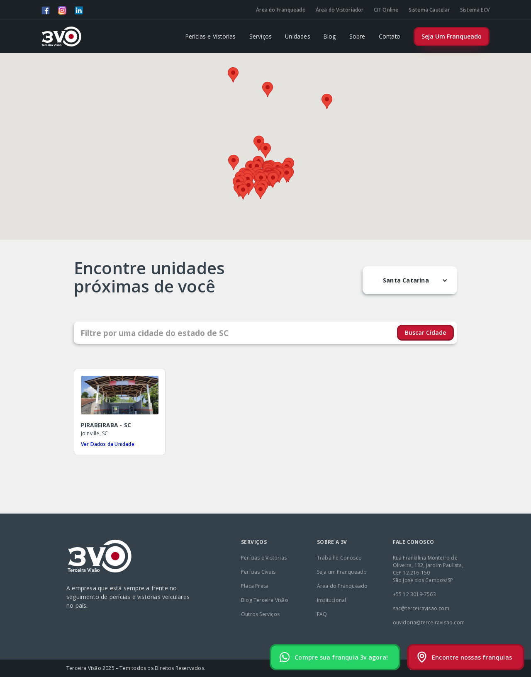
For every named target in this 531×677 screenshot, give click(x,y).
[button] (265, 150)
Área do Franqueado (281, 9)
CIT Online (386, 9)
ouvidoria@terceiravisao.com (429, 622)
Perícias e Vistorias (210, 36)
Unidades (297, 36)
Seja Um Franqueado (451, 36)
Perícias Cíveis (258, 571)
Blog (330, 36)
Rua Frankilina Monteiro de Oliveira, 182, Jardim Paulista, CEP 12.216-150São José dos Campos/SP (428, 569)
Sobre (357, 36)
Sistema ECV (475, 9)
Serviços (260, 36)
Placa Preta (254, 585)
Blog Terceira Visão (264, 600)
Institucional (331, 600)
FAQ (322, 614)
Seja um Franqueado (342, 571)
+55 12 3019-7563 (414, 594)
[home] (61, 37)
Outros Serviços (260, 614)
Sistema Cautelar (429, 9)
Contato (389, 36)
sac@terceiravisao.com (421, 608)
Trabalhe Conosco (339, 557)
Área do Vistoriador (340, 9)
